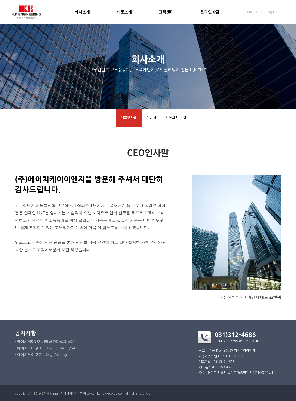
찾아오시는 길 (176, 117)
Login (272, 12)
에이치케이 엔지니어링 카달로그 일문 (46, 348)
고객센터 (166, 12)
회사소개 (82, 12)
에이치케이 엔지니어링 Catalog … (44, 355)
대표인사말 (129, 117)
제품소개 (124, 12)
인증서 (151, 117)
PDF (252, 12)
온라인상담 (210, 12)
